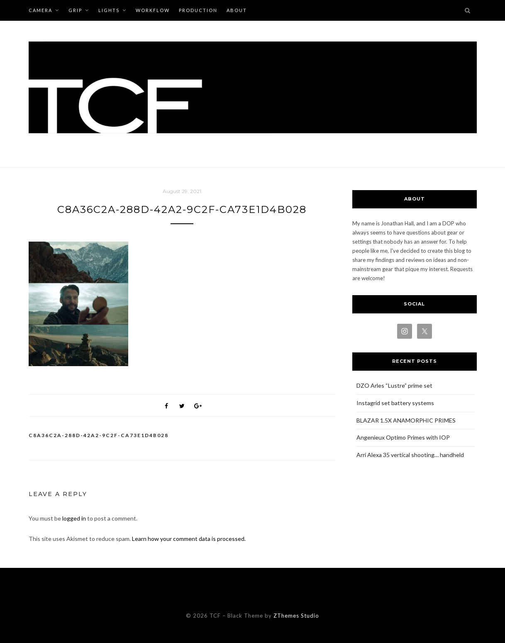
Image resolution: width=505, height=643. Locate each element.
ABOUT (237, 10)
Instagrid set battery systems (395, 402)
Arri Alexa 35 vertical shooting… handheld (410, 454)
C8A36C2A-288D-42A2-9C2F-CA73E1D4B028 (98, 435)
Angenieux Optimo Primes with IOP (403, 437)
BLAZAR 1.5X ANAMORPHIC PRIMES (406, 420)
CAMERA (40, 10)
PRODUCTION (198, 10)
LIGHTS (109, 10)
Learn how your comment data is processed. (189, 538)
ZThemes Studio (296, 615)
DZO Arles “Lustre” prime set (394, 385)
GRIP (75, 10)
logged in (74, 518)
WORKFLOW (153, 10)
